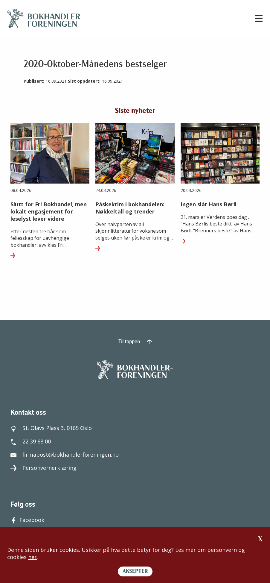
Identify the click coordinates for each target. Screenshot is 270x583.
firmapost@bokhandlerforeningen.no (64, 454)
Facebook (27, 519)
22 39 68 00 (30, 441)
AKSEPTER (135, 571)
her (32, 557)
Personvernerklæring (43, 467)
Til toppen (135, 342)
